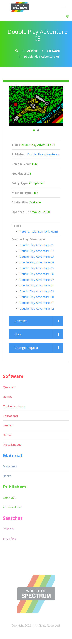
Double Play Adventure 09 (36, 291)
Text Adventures (14, 406)
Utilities (8, 425)
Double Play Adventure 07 (36, 279)
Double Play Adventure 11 (36, 303)
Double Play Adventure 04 (36, 262)
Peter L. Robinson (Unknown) (38, 231)
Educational (10, 416)
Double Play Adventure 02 (36, 251)
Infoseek (8, 529)
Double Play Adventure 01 (36, 245)
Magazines (10, 466)
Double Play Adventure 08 (36, 285)
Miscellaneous (12, 444)
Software (53, 51)
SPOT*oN (9, 538)
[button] (67, 16)
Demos (7, 435)
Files (18, 334)
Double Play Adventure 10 (36, 297)
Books (7, 476)
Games (7, 396)
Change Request (26, 348)
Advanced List (12, 507)
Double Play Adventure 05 (36, 268)
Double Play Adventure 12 (36, 308)
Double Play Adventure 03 (36, 256)
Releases (21, 321)
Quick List (9, 387)
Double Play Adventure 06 (36, 274)
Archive (32, 51)
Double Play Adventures (43, 154)
